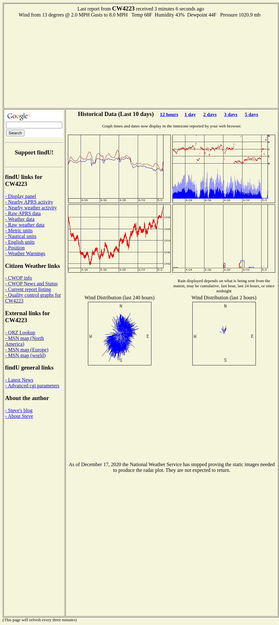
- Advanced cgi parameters (32, 385)
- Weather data (20, 219)
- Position (15, 247)
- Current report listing (28, 289)
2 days (209, 114)
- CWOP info (18, 278)
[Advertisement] (141, 62)
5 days (251, 114)
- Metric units (19, 230)
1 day (190, 114)
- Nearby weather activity (31, 207)
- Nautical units (21, 236)
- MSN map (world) (25, 355)
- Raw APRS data (23, 213)
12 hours (169, 114)
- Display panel (20, 196)
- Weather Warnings (25, 253)
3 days (230, 114)
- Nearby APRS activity (29, 202)
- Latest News (19, 380)
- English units (20, 242)
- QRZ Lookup (20, 332)
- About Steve (19, 416)
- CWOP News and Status (31, 283)
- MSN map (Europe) (26, 349)
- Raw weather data (24, 225)
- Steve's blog (18, 410)
